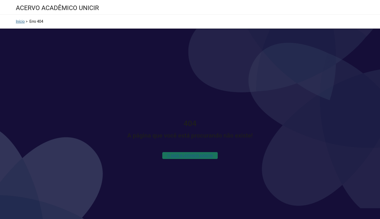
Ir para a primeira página (190, 155)
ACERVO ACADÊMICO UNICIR (57, 8)
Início (20, 21)
